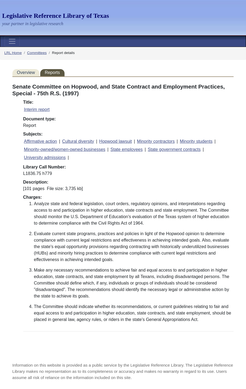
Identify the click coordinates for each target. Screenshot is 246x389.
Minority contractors (156, 141)
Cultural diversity (78, 141)
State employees (126, 149)
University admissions (45, 157)
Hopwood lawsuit (115, 141)
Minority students (196, 141)
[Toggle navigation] (12, 41)
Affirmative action (40, 141)
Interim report (37, 109)
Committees (37, 53)
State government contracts (174, 149)
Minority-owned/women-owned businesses (64, 149)
